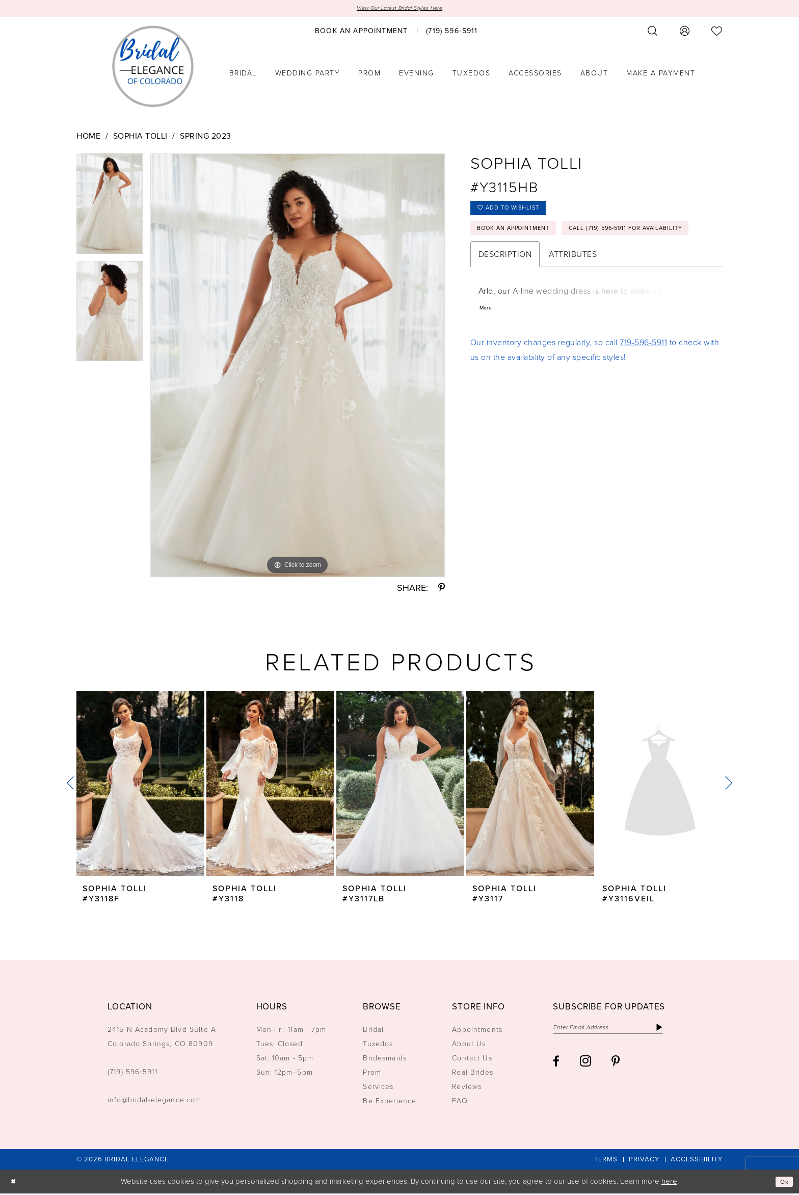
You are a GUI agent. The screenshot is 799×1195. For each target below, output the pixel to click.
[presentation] (140, 785)
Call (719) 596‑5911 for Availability (551, 263)
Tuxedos (378, 1046)
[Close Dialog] (15, 1183)
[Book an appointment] (361, 32)
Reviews (467, 1088)
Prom (372, 1074)
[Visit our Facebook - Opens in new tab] (556, 1066)
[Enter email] (623, 1031)
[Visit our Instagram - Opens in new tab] (585, 1066)
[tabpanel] (109, 209)
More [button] (487, 348)
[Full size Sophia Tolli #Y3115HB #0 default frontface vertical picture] (297, 366)
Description (505, 292)
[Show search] (653, 32)
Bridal (373, 1031)
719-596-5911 (643, 383)
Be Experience (389, 1103)
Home (88, 137)
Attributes (573, 292)
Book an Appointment (525, 238)
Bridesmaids (385, 1060)
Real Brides (472, 1074)
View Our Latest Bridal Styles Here (399, 9)
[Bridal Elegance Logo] (153, 68)
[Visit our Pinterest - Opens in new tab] (615, 1066)
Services (378, 1088)
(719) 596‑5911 (132, 1074)
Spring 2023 (205, 137)
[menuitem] (361, 32)
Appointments (477, 1031)
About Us (469, 1046)
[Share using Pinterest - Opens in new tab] (441, 589)
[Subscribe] (688, 1031)
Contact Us (472, 1060)
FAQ (459, 1103)
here (669, 1182)
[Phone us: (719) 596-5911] (452, 32)
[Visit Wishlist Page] (717, 32)
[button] (685, 32)
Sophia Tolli (140, 137)
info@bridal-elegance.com (155, 1102)
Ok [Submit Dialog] (782, 1182)
